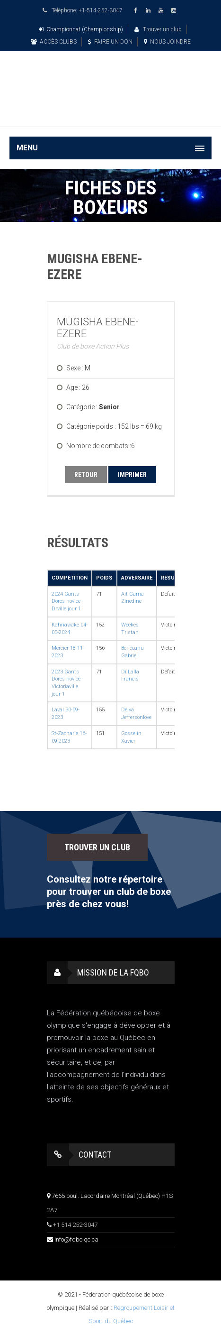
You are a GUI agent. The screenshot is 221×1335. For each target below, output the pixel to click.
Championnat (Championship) (81, 29)
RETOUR (85, 475)
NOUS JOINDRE (167, 41)
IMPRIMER (132, 475)
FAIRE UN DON (110, 41)
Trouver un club (158, 29)
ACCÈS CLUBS (54, 41)
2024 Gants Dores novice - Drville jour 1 (67, 601)
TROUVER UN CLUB (97, 847)
